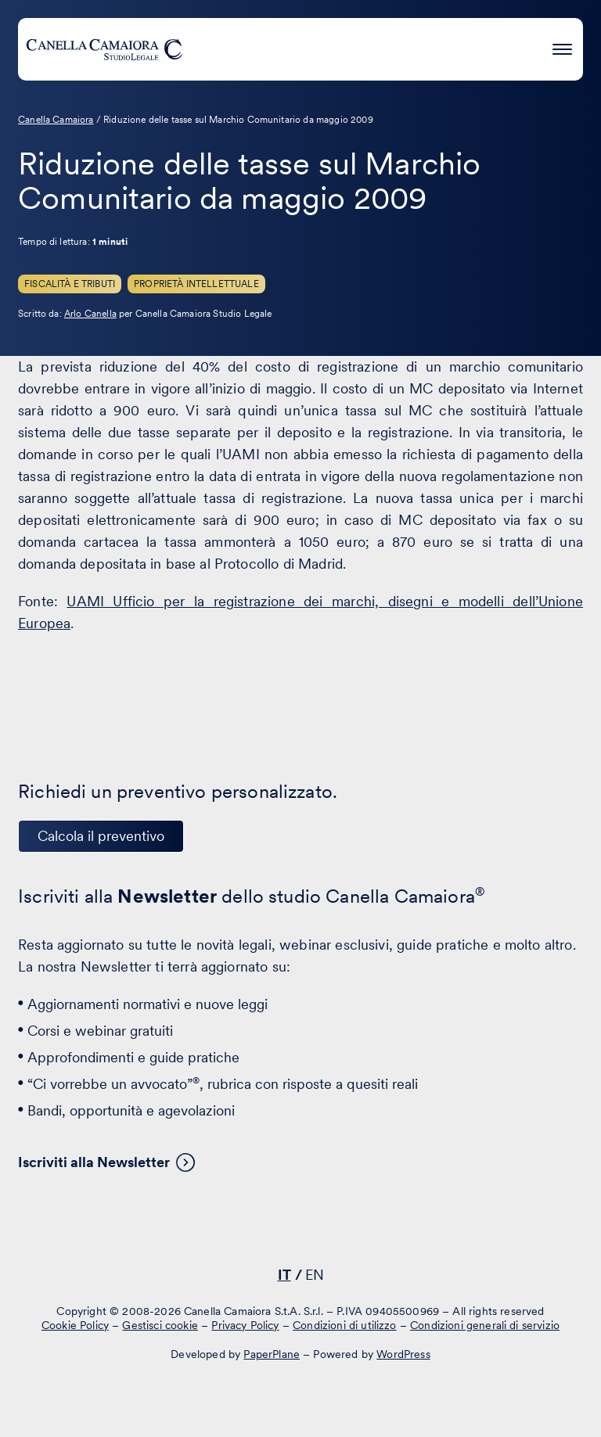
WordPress (403, 1354)
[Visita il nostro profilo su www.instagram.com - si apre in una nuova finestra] (345, 1229)
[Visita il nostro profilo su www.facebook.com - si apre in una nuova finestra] (296, 1229)
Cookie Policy (75, 1325)
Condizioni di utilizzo (345, 1325)
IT (284, 1274)
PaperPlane (271, 1354)
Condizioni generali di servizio (485, 1325)
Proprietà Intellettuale (196, 283)
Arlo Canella (90, 313)
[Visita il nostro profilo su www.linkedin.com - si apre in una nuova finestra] (248, 1229)
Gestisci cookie (159, 1325)
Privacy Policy (245, 1325)
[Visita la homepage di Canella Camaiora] (104, 49)
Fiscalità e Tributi (69, 283)
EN (314, 1274)
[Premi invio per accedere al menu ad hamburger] (562, 46)
